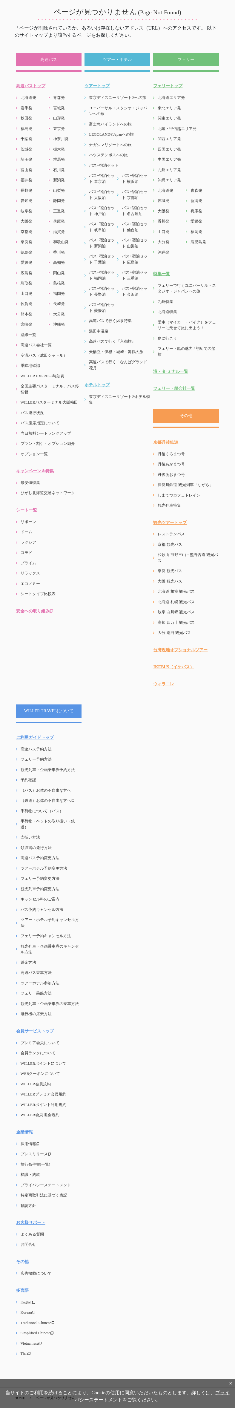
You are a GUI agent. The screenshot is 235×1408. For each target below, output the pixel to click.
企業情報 (24, 1132)
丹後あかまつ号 (171, 464)
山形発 (59, 118)
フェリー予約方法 (36, 759)
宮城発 (59, 108)
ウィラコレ (163, 684)
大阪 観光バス (170, 581)
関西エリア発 (169, 139)
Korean (28, 1312)
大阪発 (26, 221)
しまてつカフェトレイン (179, 495)
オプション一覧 (34, 454)
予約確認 (28, 780)
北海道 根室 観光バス (176, 591)
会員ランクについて (38, 1053)
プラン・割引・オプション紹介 (48, 443)
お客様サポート (30, 1222)
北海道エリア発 (171, 97)
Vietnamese (31, 1343)
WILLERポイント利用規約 (43, 1104)
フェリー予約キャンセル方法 (46, 936)
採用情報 (30, 1144)
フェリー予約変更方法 (40, 878)
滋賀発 (59, 231)
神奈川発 (61, 139)
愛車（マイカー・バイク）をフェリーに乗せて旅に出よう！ (187, 325)
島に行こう (167, 338)
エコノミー (30, 583)
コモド (26, 552)
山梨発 (59, 190)
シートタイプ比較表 (38, 594)
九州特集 (165, 301)
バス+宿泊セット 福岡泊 (101, 275)
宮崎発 (26, 324)
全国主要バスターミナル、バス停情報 (50, 389)
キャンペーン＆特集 (35, 471)
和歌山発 (61, 242)
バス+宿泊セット (103, 165)
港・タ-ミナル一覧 (170, 371)
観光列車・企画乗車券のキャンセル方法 (50, 949)
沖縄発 (59, 324)
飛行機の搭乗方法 (36, 1014)
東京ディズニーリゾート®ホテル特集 (119, 399)
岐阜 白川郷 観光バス (176, 612)
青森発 (59, 97)
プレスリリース (36, 1154)
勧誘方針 (28, 1205)
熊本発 (26, 314)
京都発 (26, 231)
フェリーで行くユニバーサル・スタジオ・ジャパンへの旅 (187, 288)
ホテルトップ (97, 385)
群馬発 (59, 159)
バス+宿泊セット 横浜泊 (134, 178)
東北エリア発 (169, 108)
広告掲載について (36, 1273)
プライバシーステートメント (46, 1185)
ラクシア (28, 542)
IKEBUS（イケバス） (173, 667)
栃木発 (59, 149)
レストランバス (171, 534)
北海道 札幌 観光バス (176, 602)
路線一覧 (28, 335)
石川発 (59, 170)
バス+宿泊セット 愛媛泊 (101, 307)
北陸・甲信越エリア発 (177, 128)
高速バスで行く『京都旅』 (112, 341)
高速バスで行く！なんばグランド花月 (118, 365)
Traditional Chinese (37, 1322)
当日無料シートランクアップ (46, 433)
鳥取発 (26, 283)
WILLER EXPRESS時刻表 (42, 376)
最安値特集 (30, 482)
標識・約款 (30, 1174)
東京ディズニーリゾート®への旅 (117, 97)
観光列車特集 (169, 505)
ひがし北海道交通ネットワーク (48, 493)
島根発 (59, 283)
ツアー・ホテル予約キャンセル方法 (50, 922)
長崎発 (59, 303)
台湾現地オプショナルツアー (180, 650)
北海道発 (28, 97)
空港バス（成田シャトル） (44, 355)
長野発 (26, 190)
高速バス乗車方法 (36, 972)
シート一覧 (26, 510)
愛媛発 (26, 262)
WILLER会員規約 (36, 1084)
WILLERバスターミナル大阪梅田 (49, 402)
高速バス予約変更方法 (40, 858)
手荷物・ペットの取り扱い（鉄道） (48, 824)
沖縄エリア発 (169, 180)
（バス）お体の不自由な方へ (46, 790)
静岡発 (59, 200)
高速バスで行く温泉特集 (110, 320)
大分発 (59, 314)
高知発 (59, 262)
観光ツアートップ (170, 522)
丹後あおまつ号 (171, 474)
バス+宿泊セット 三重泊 (134, 275)
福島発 (26, 128)
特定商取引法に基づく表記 (44, 1195)
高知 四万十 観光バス (176, 622)
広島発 (26, 273)
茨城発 (26, 149)
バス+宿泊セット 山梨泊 (134, 243)
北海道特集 (167, 312)
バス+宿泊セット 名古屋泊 (134, 211)
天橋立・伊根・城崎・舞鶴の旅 (116, 352)
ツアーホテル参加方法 (40, 983)
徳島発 (26, 252)
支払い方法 (30, 837)
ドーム (26, 532)
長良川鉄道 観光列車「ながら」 (185, 484)
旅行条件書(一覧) (35, 1164)
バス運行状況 (32, 412)
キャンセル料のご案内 (40, 899)
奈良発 (26, 242)
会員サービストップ (35, 1031)
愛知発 (26, 200)
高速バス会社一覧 (36, 345)
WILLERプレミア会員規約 (43, 1094)
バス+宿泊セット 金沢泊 (134, 291)
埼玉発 (26, 159)
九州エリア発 (169, 170)
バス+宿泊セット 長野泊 (101, 291)
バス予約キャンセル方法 (42, 909)
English (28, 1302)
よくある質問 (32, 1234)
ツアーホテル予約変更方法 (44, 868)
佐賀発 (26, 303)
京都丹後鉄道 (165, 442)
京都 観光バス (170, 544)
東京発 (59, 128)
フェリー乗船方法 (36, 993)
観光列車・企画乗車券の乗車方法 (50, 1003)
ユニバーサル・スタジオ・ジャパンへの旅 (118, 111)
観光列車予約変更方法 (40, 889)
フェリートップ (167, 86)
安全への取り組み (34, 611)
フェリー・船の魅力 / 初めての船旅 (186, 351)
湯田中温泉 (98, 331)
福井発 (26, 180)
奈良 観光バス (170, 571)
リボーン (28, 522)
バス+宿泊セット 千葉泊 (101, 259)
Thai (26, 1353)
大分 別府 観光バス (174, 632)
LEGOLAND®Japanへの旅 (111, 134)
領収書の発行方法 (36, 847)
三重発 (59, 211)
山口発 (26, 293)
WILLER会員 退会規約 (40, 1115)
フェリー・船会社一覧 (174, 388)
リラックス (30, 573)
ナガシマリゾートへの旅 (110, 145)
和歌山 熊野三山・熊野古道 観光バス (188, 557)
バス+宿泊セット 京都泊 (134, 194)
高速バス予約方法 (36, 749)
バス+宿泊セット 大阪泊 (101, 194)
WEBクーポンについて (40, 1073)
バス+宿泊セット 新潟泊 (101, 243)
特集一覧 (161, 274)
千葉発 (26, 139)
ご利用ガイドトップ (35, 737)
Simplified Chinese (37, 1333)
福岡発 (59, 293)
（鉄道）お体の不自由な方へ (47, 800)
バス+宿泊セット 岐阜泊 (101, 227)
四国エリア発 (169, 149)
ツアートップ (97, 86)
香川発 (59, 252)
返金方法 (28, 962)
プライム (28, 563)
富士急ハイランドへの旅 (110, 124)
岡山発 (59, 273)
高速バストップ (30, 86)
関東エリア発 (169, 118)
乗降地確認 (30, 365)
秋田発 (26, 118)
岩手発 (26, 108)
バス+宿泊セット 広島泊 (134, 259)
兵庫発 (59, 221)
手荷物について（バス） (42, 811)
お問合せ (28, 1244)
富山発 (26, 170)
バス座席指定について (40, 423)
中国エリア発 (169, 159)
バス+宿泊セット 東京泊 (101, 178)
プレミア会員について (40, 1043)
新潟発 (59, 180)
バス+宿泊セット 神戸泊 (101, 211)
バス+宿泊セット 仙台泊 (134, 227)
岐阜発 (26, 211)
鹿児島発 (198, 242)
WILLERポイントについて (43, 1063)
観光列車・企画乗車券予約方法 (48, 769)
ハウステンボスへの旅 (108, 155)
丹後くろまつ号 (171, 454)
